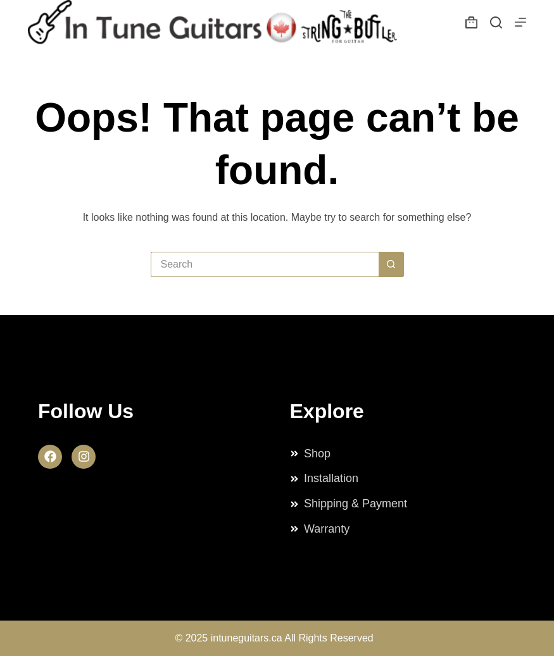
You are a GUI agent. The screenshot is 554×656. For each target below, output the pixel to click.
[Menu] (520, 22)
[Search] (496, 22)
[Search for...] (265, 264)
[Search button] (391, 264)
